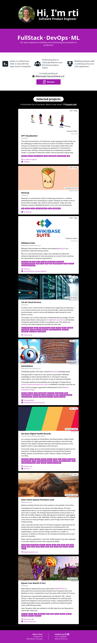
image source (74, 133)
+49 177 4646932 (61, 637)
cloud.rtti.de (26, 335)
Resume (48, 82)
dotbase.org (26, 466)
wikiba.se (25, 269)
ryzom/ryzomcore (28, 621)
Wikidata (62, 248)
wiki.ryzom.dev (27, 619)
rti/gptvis (25, 162)
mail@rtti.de (59, 634)
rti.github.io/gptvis (29, 159)
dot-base (25, 469)
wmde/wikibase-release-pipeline (33, 271)
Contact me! (70, 104)
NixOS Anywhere (58, 320)
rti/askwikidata (27, 400)
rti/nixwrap (26, 212)
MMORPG (58, 589)
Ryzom (64, 589)
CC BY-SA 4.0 (62, 639)
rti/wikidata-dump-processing (33, 402)
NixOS (46, 320)
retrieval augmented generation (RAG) (34, 384)
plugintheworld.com (29, 552)
